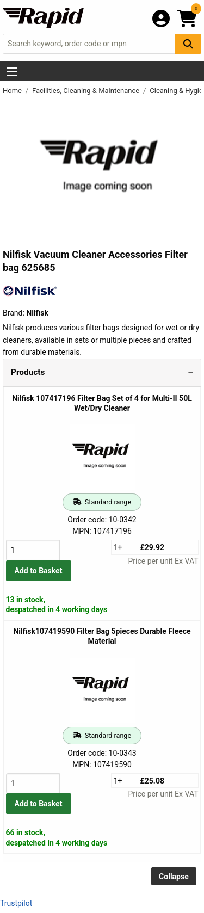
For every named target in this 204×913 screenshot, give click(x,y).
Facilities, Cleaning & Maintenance (86, 91)
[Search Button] (188, 44)
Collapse (174, 876)
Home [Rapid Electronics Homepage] (13, 91)
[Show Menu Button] (12, 71)
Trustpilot (16, 903)
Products (28, 372)
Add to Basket (39, 570)
